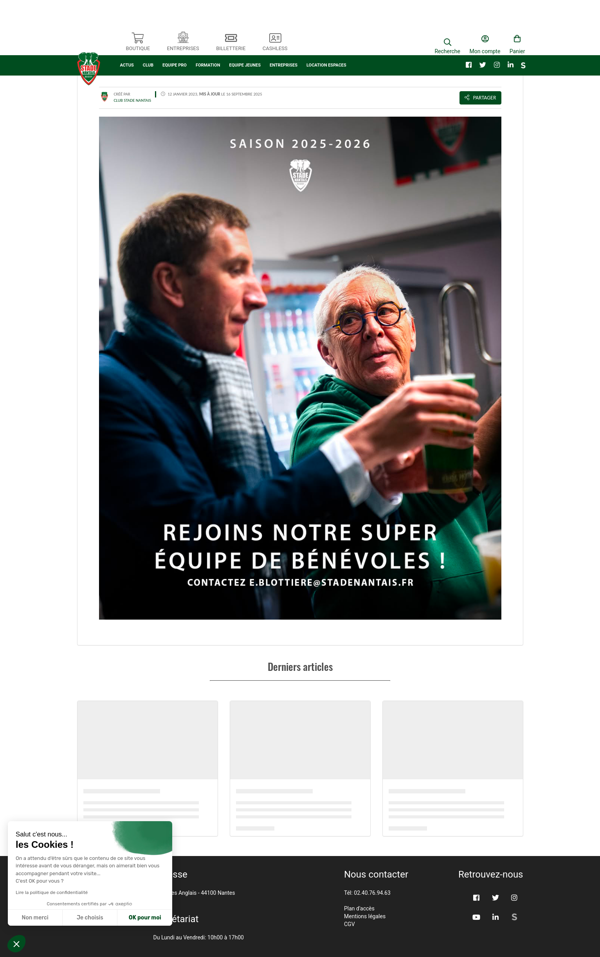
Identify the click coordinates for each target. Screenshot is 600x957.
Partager (480, 97)
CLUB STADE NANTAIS (132, 100)
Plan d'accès (359, 908)
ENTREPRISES (283, 46)
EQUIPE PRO (174, 46)
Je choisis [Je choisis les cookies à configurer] (90, 917)
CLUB (148, 46)
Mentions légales (365, 916)
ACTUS (127, 46)
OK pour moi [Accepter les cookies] (145, 917)
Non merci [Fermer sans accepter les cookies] (35, 917)
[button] (16, 943)
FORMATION (208, 46)
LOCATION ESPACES (326, 46)
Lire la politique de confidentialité (52, 892)
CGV (349, 924)
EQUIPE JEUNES (245, 46)
